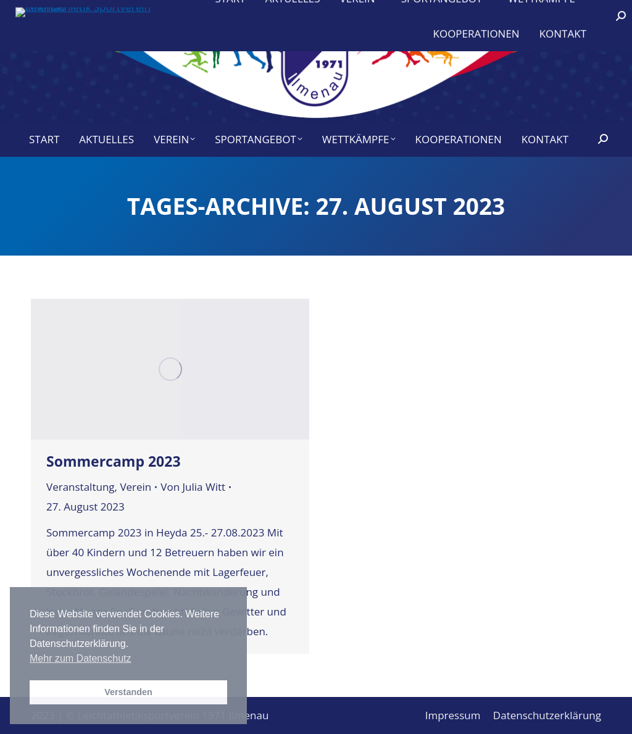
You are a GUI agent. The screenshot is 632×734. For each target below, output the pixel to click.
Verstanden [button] (128, 692)
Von (192, 487)
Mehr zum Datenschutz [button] (80, 658)
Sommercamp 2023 (113, 461)
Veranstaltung (80, 487)
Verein (135, 487)
